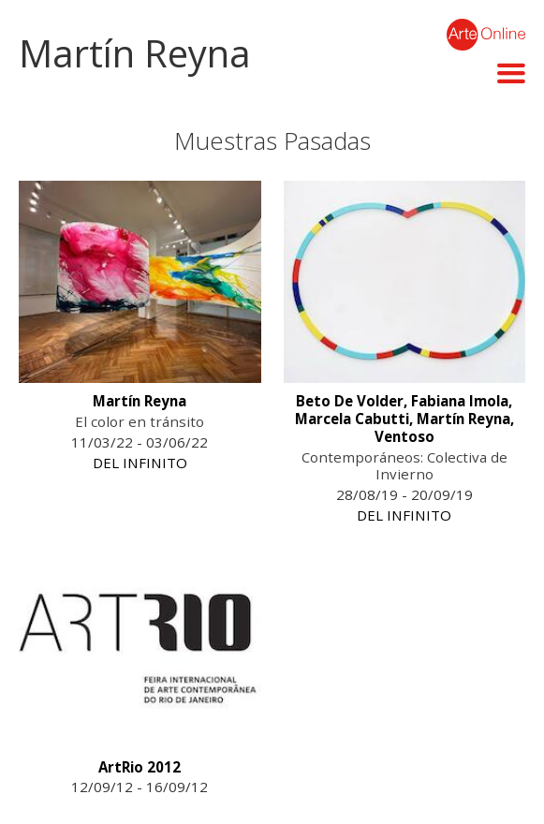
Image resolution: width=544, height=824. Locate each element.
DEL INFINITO (140, 462)
